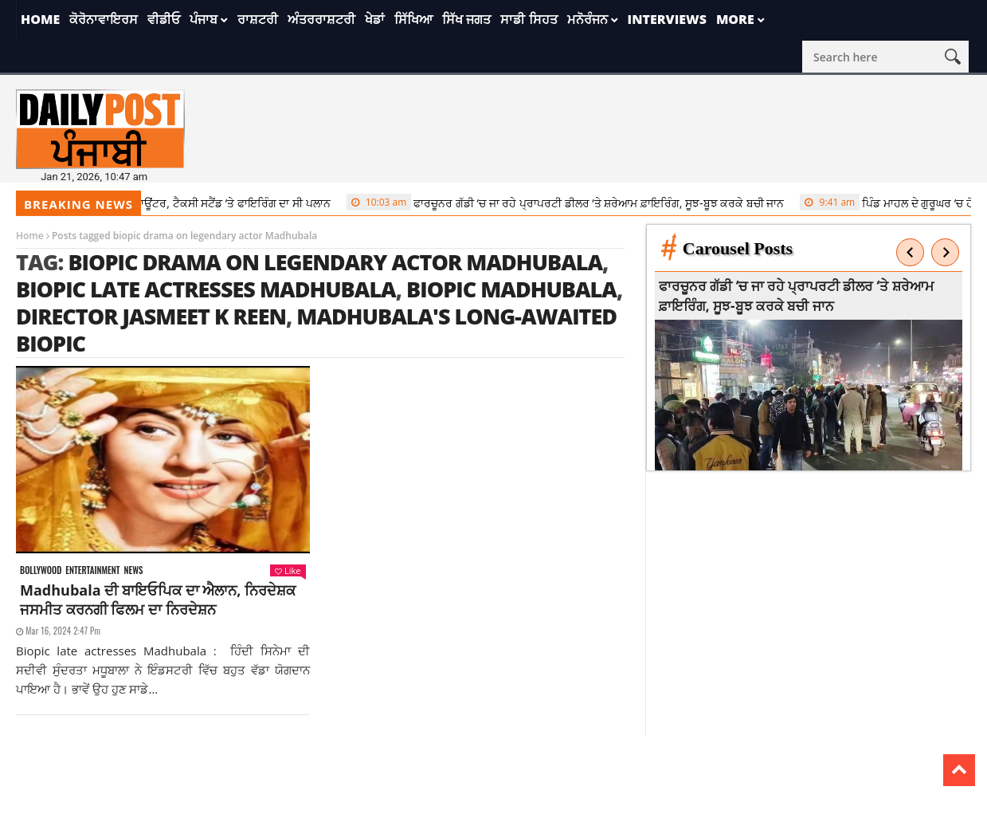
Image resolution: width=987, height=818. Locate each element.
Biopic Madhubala (511, 289)
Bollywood (40, 570)
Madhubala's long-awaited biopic (316, 329)
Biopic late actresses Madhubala (206, 289)
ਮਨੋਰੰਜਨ (587, 19)
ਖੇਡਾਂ (375, 19)
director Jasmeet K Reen (151, 316)
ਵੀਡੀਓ (163, 19)
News (133, 570)
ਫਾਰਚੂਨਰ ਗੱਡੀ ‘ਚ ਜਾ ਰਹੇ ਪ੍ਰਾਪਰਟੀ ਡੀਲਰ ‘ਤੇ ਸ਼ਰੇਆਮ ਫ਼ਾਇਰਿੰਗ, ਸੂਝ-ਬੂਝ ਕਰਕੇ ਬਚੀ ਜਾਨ (570, 202)
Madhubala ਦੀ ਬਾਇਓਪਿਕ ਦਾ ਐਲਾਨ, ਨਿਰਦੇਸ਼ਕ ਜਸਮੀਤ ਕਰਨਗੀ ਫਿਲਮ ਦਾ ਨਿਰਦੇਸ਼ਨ (158, 599)
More (735, 19)
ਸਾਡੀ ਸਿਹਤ (528, 19)
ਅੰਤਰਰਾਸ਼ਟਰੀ (321, 19)
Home (40, 19)
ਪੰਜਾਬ (203, 19)
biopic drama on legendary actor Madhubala (335, 262)
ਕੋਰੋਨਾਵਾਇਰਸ (103, 19)
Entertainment (92, 570)
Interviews (667, 19)
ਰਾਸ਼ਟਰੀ (257, 19)
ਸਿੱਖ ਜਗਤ (466, 19)
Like (287, 570)
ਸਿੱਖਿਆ (413, 19)
